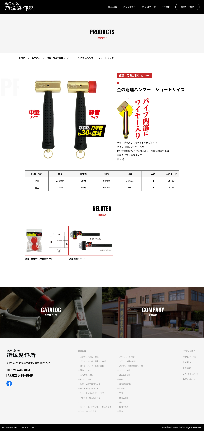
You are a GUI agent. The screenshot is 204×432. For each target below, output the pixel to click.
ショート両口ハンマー (84, 389)
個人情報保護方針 (10, 428)
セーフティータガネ (83, 412)
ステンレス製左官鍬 (125, 362)
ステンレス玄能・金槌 (84, 357)
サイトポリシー (29, 428)
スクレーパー (81, 402)
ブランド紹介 (128, 7)
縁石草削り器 (122, 375)
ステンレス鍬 (122, 371)
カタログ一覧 (148, 7)
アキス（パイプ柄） (125, 357)
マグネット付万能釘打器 (85, 398)
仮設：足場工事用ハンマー (62, 58)
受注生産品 (121, 398)
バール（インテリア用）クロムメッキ (91, 407)
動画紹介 (186, 363)
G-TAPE (120, 389)
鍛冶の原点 (121, 407)
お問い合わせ (186, 7)
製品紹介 (111, 7)
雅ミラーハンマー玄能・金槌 (87, 366)
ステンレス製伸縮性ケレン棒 (129, 366)
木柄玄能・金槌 (82, 375)
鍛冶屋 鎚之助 (122, 384)
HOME (22, 58)
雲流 (118, 412)
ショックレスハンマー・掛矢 (87, 393)
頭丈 (118, 402)
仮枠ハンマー (81, 371)
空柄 (118, 393)
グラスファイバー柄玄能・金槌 (88, 362)
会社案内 (164, 7)
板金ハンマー (81, 380)
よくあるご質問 (190, 374)
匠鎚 (118, 380)
